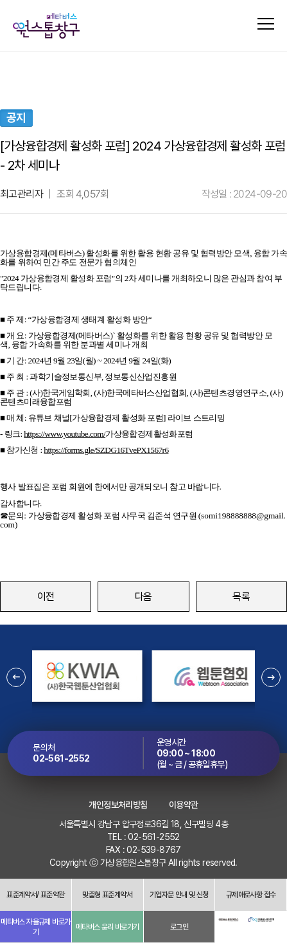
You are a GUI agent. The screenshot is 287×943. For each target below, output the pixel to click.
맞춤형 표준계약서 (107, 894)
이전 (46, 597)
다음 (143, 597)
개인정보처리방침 (118, 805)
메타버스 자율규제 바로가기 (35, 927)
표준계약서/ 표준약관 (35, 894)
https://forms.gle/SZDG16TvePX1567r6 (106, 450)
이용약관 (183, 805)
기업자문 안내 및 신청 (179, 894)
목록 (241, 597)
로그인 (179, 926)
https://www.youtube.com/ (64, 434)
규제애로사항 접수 (251, 894)
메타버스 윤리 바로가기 (107, 926)
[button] (16, 677)
